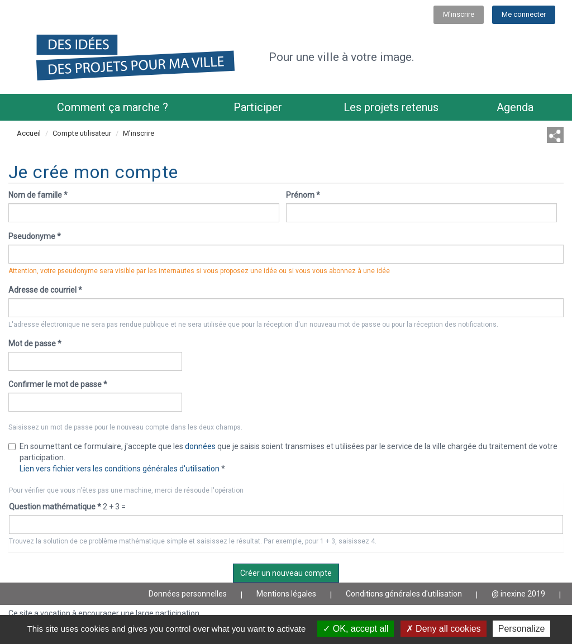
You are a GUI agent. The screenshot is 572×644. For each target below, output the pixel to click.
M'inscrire (458, 14)
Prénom (303, 194)
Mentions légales (286, 593)
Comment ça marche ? (112, 107)
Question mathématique (55, 506)
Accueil (29, 133)
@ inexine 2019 (518, 593)
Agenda (515, 107)
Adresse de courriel (45, 289)
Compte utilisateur (82, 133)
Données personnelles (188, 593)
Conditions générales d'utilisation (404, 593)
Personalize (521, 628)
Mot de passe (34, 343)
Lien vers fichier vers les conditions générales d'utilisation (120, 468)
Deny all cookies (443, 628)
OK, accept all (355, 628)
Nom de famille (38, 194)
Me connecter (524, 14)
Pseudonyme (34, 236)
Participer (257, 107)
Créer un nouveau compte (286, 573)
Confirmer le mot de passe (57, 384)
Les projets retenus (391, 107)
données (200, 446)
